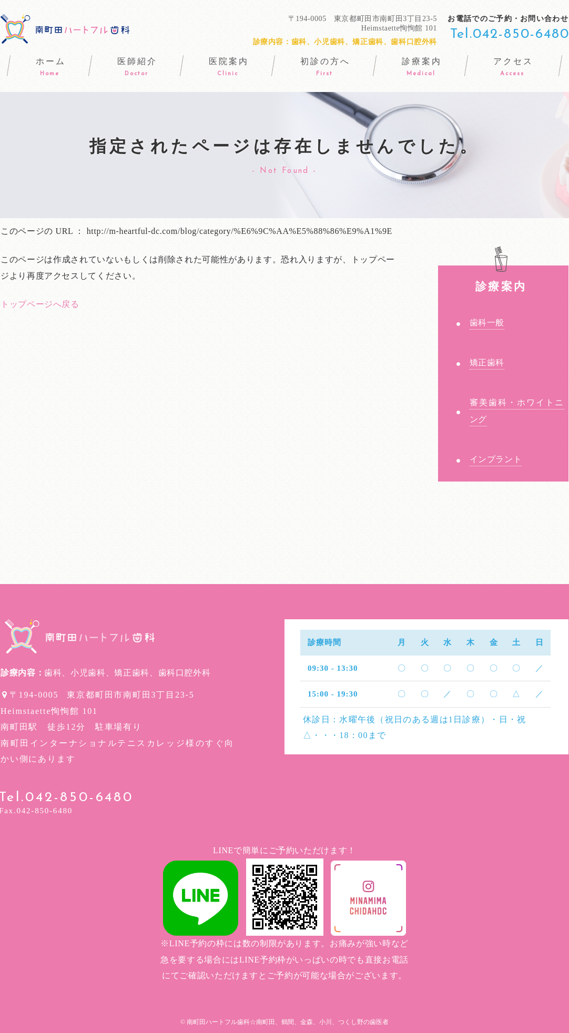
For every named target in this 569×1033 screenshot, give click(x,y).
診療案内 (500, 279)
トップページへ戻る (40, 304)
